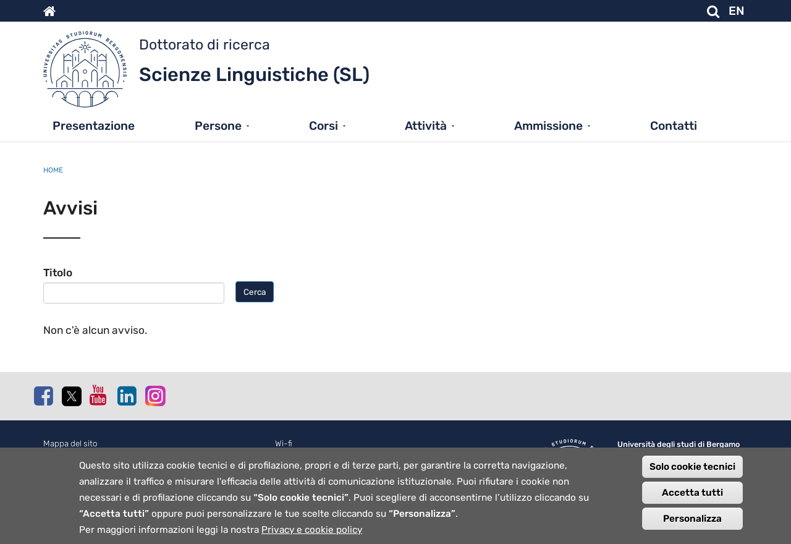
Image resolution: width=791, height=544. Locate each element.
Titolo (57, 272)
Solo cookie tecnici (692, 472)
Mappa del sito (70, 443)
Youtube (98, 395)
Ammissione (548, 126)
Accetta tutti (692, 498)
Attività (426, 126)
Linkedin (126, 395)
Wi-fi (283, 443)
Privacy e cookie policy (311, 535)
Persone (218, 126)
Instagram (154, 395)
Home (53, 170)
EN (737, 11)
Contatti (673, 126)
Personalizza (692, 524)
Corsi (323, 126)
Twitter (71, 396)
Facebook (43, 395)
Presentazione (94, 126)
